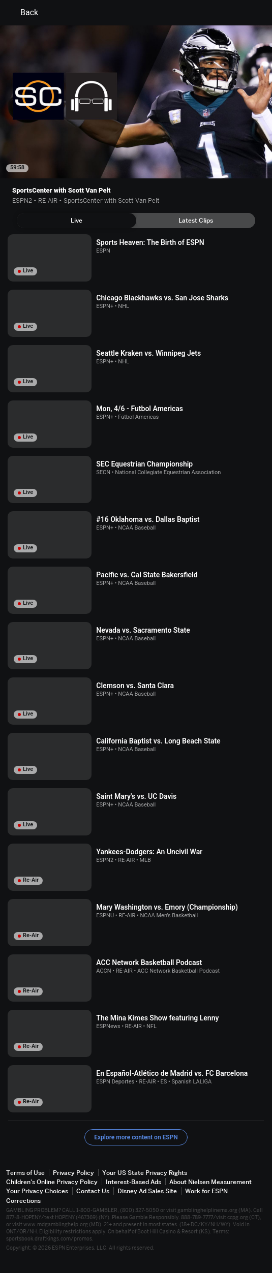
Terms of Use (25, 1172)
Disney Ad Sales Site (147, 1191)
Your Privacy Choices (37, 1191)
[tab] (76, 220)
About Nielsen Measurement (210, 1182)
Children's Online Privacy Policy (52, 1182)
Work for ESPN (206, 1191)
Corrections (23, 1200)
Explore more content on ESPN (136, 1137)
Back (23, 13)
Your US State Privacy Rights (144, 1172)
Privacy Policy (73, 1172)
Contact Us (92, 1191)
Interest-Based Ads (133, 1182)
